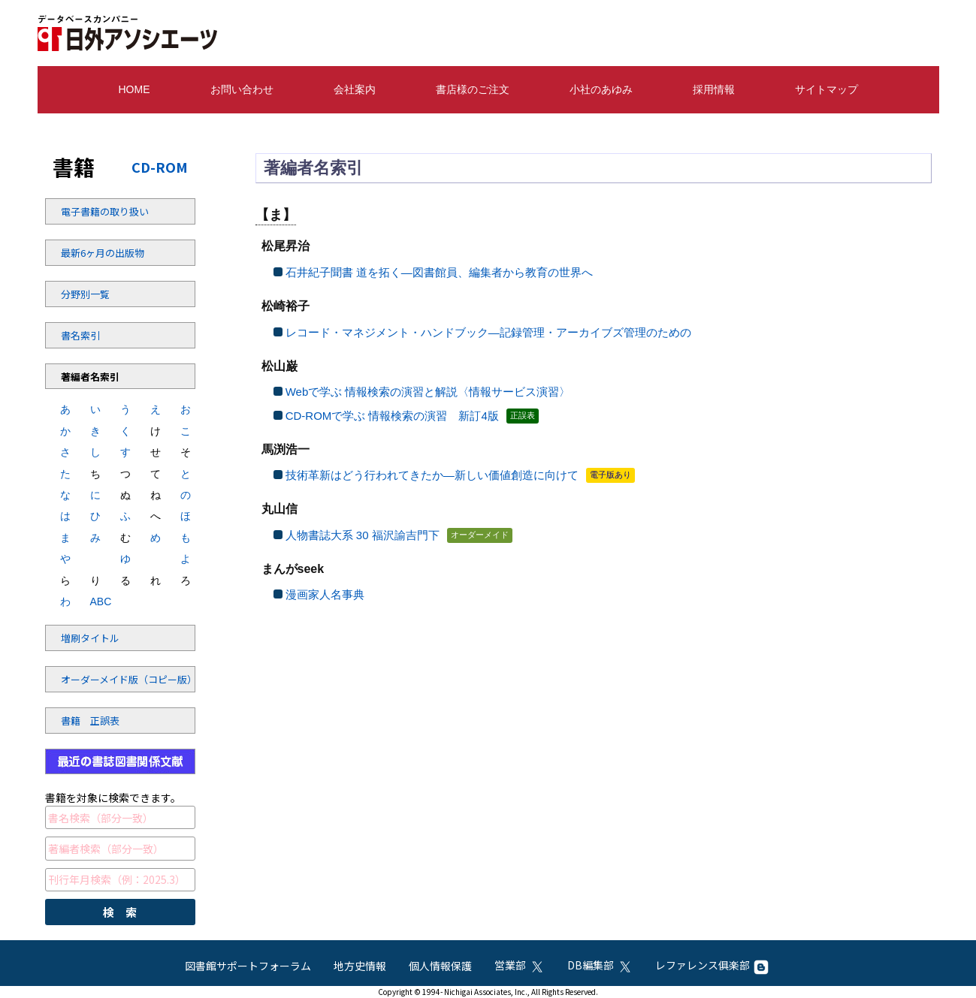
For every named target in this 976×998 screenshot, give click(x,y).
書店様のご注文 (472, 89)
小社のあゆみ (601, 89)
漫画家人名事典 (325, 594)
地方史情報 (360, 965)
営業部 (519, 964)
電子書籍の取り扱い (101, 211)
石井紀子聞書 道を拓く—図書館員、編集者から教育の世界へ (439, 272)
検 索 (120, 912)
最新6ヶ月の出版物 (101, 253)
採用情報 (714, 89)
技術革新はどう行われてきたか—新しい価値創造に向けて (432, 475)
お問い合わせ (241, 89)
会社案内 (355, 89)
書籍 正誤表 (90, 720)
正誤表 (522, 415)
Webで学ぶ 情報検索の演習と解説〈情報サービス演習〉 (428, 391)
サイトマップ (826, 89)
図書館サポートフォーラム (248, 965)
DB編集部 (600, 964)
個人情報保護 (440, 965)
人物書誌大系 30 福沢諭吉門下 (363, 535)
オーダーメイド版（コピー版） (101, 679)
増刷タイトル (90, 638)
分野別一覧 (85, 294)
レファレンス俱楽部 (712, 964)
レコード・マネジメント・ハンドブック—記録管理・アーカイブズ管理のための (488, 332)
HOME (134, 89)
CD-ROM (159, 166)
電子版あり (610, 474)
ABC (96, 601)
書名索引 (80, 335)
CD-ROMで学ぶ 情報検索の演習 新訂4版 (392, 415)
